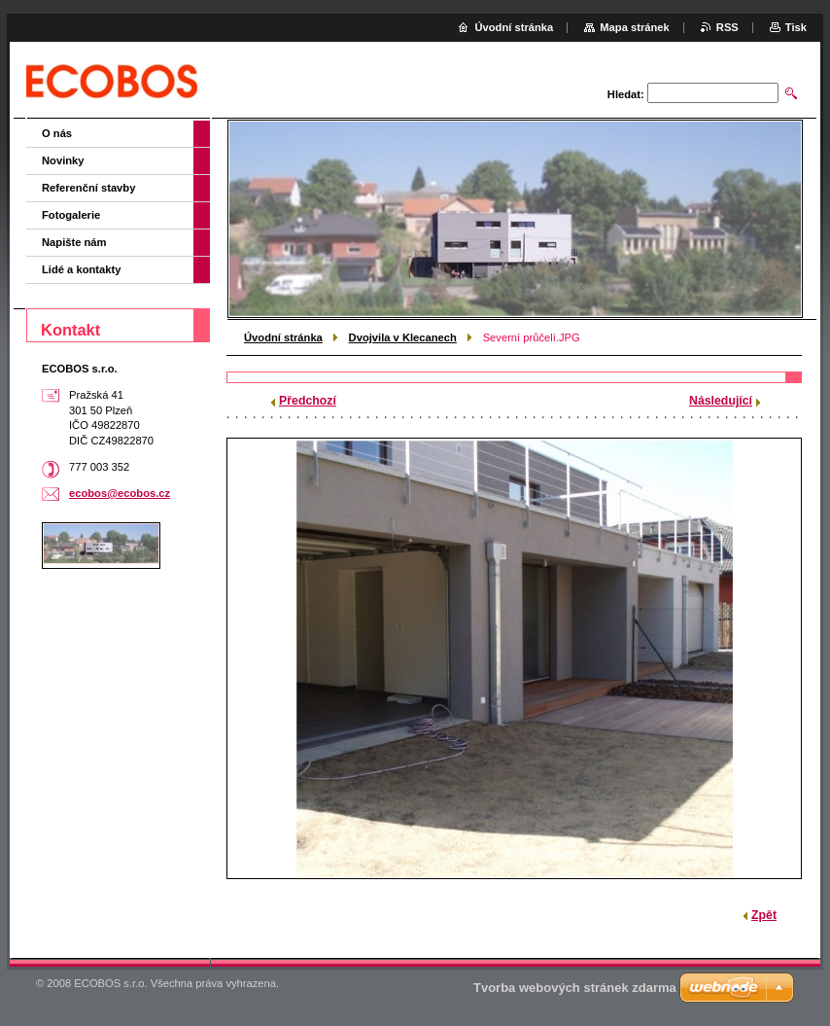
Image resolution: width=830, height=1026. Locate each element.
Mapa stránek (635, 27)
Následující (720, 400)
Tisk (796, 27)
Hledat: (625, 94)
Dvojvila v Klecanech (403, 337)
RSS (727, 27)
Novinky (63, 160)
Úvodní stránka (283, 337)
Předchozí (307, 400)
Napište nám (74, 242)
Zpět (764, 915)
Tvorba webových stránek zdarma (574, 987)
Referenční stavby (88, 188)
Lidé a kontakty (81, 269)
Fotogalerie (71, 215)
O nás (57, 133)
